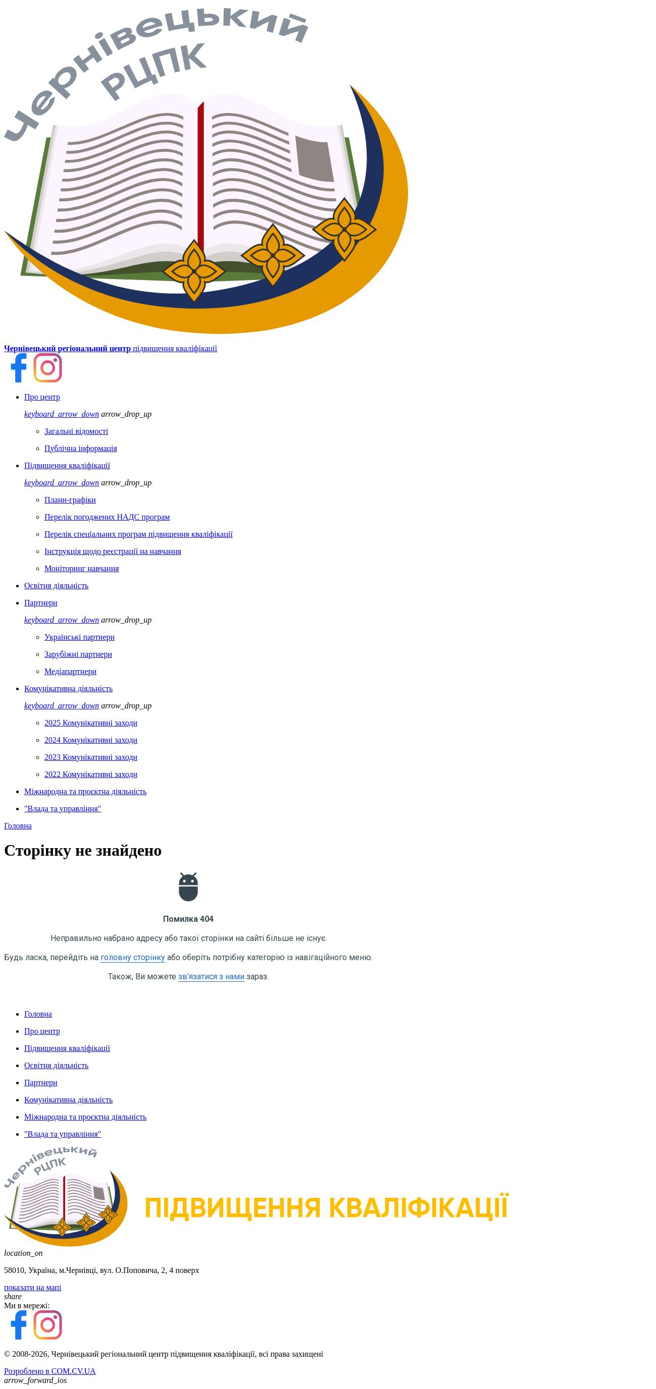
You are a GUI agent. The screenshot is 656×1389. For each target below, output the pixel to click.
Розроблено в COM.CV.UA (50, 1371)
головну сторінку (132, 957)
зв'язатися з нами (211, 976)
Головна (18, 825)
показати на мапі (32, 1287)
